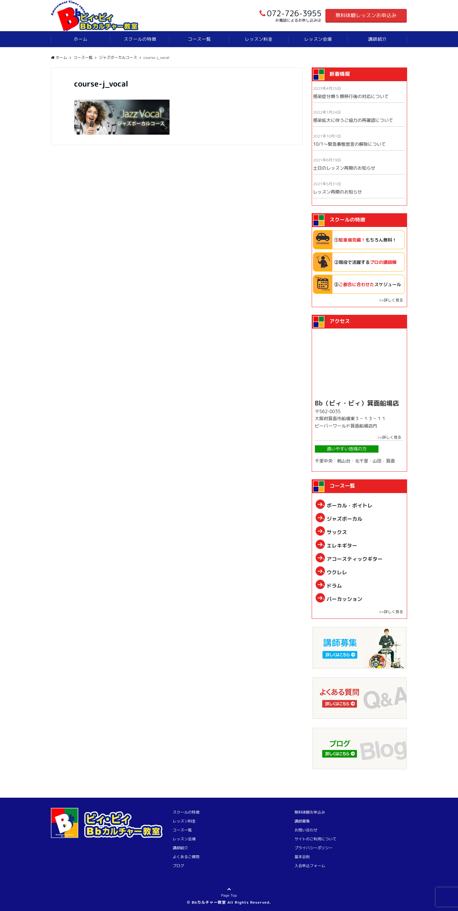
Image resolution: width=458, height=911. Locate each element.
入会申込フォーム (310, 865)
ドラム (334, 585)
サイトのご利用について (316, 839)
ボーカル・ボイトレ (349, 505)
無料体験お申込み (310, 812)
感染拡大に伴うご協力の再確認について (353, 120)
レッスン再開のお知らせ (337, 192)
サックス (337, 532)
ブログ (178, 865)
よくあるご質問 (186, 856)
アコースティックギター (355, 558)
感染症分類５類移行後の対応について (351, 96)
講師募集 (302, 821)
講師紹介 (377, 39)
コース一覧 (199, 39)
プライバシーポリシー (314, 848)
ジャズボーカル (344, 518)
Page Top (229, 897)
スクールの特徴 (140, 39)
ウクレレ (337, 572)
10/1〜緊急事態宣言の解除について (349, 144)
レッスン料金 (259, 39)
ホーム (80, 39)
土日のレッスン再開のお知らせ (344, 168)
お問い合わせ (306, 830)
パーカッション (344, 599)
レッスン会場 (318, 39)
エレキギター (342, 545)
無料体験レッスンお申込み (366, 15)
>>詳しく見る (391, 300)
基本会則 (302, 856)
